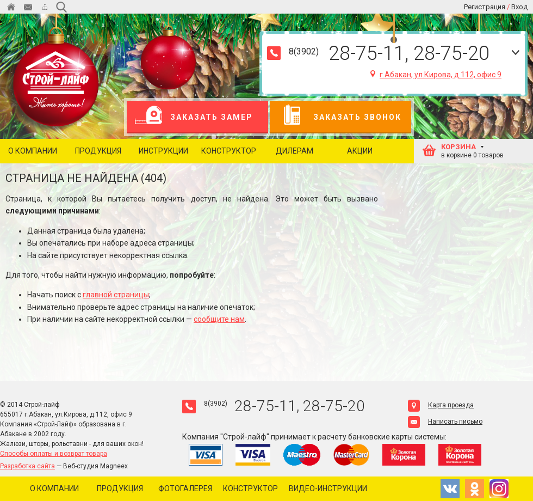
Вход (519, 7)
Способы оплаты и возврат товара (53, 453)
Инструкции (163, 150)
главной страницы (116, 294)
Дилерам (294, 150)
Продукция (98, 150)
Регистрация (484, 7)
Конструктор (228, 150)
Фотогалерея (185, 488)
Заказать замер (194, 117)
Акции (360, 150)
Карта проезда (441, 405)
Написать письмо (445, 421)
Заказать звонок (339, 117)
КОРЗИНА (458, 147)
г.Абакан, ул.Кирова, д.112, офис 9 (435, 74)
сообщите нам (219, 319)
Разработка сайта (27, 466)
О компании (32, 150)
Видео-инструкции (328, 488)
